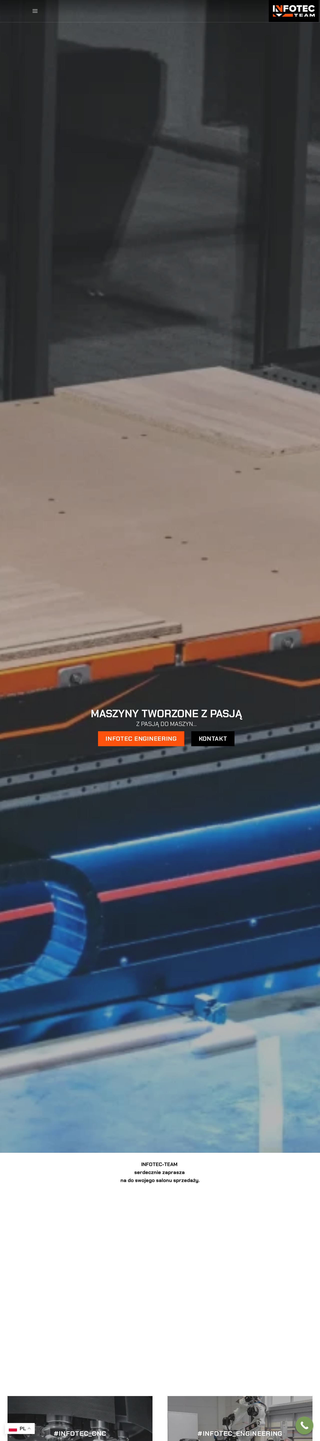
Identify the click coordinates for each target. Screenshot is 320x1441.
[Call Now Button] (305, 1426)
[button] (35, 11)
